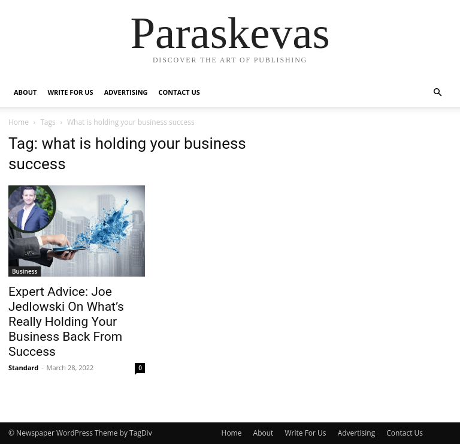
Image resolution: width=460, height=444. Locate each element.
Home (18, 122)
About (25, 92)
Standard (23, 367)
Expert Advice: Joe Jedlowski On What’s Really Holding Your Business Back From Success (66, 321)
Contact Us (179, 92)
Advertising (126, 92)
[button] (437, 92)
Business (24, 271)
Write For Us (70, 92)
